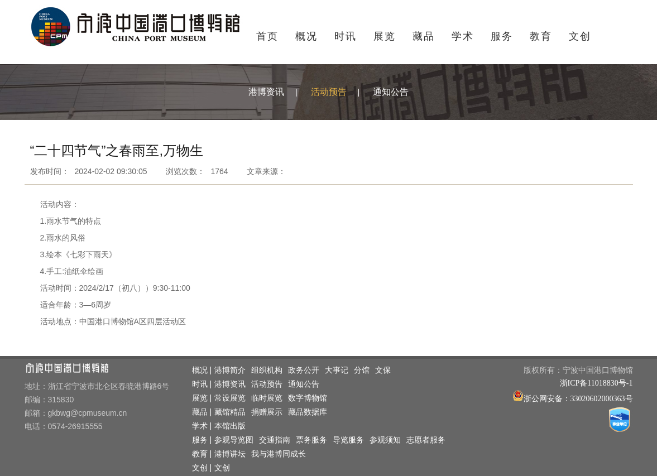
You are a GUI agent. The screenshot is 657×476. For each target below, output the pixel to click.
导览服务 (348, 440)
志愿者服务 (425, 440)
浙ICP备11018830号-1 (596, 383)
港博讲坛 (230, 454)
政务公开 (303, 370)
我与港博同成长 (278, 454)
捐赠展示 (266, 412)
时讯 (345, 36)
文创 (580, 36)
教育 (541, 36)
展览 (384, 36)
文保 (383, 370)
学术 (463, 36)
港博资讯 (266, 92)
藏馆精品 (230, 412)
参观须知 (385, 440)
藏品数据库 (307, 412)
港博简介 (230, 370)
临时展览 (266, 398)
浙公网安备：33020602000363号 (578, 399)
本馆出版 (230, 426)
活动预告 (329, 92)
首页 (267, 36)
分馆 (362, 370)
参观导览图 (233, 440)
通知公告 (391, 92)
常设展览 (230, 398)
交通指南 (274, 440)
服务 (502, 36)
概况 (306, 36)
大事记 (336, 370)
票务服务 (311, 440)
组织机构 (266, 370)
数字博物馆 (307, 398)
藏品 (424, 36)
